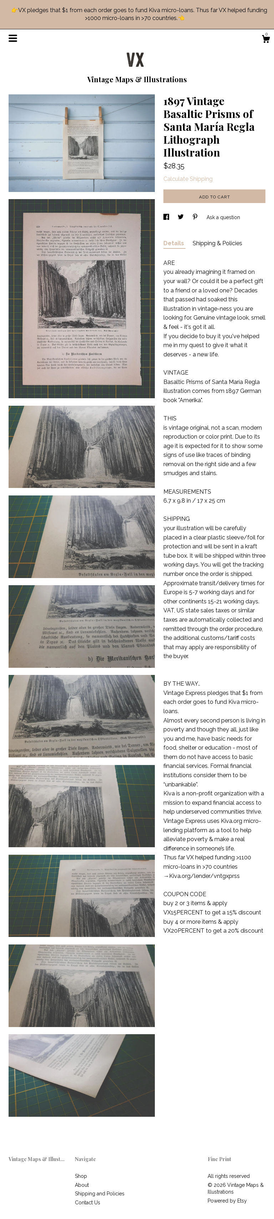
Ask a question (223, 217)
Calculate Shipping (188, 179)
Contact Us (87, 1202)
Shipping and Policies (100, 1193)
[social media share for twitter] (181, 217)
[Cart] (266, 40)
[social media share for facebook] (167, 217)
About (82, 1185)
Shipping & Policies (217, 243)
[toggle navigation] (13, 38)
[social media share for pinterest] (195, 217)
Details (174, 243)
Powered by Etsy (227, 1201)
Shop (81, 1176)
